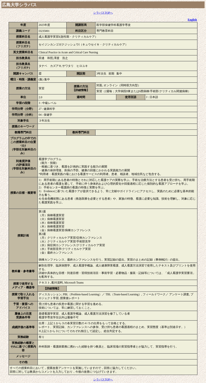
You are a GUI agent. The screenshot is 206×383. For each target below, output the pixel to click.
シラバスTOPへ (103, 12)
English (192, 19)
